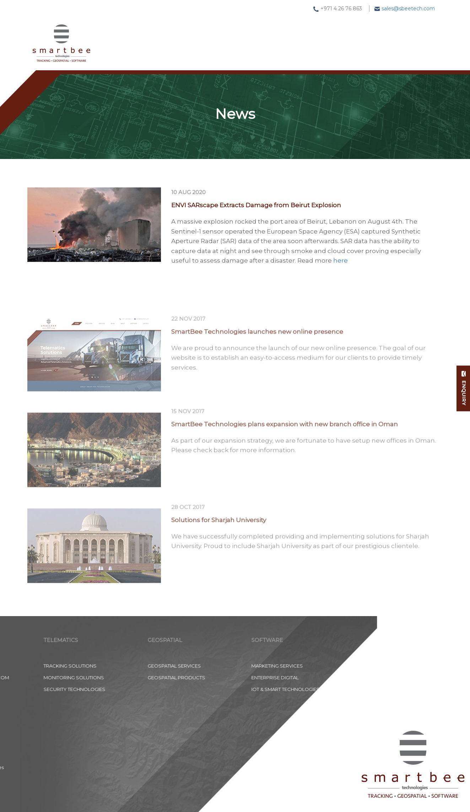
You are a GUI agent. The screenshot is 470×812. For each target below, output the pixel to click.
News (319, 33)
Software (274, 35)
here (340, 262)
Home (130, 38)
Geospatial (223, 36)
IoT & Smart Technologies (134, 689)
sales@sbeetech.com (408, 8)
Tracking (173, 37)
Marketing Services (125, 666)
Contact (402, 26)
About (358, 30)
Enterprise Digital (123, 677)
